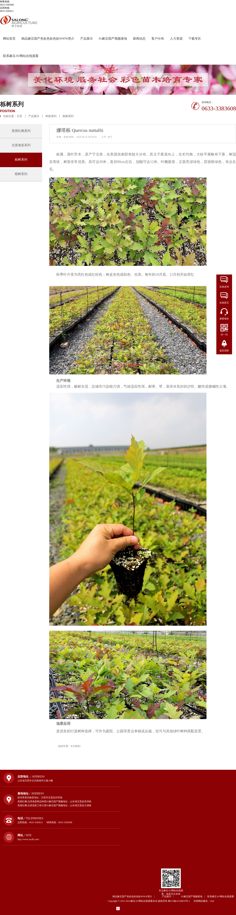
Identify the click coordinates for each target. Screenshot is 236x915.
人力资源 (176, 38)
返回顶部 (224, 350)
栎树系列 (68, 116)
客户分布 (157, 38)
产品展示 (86, 38)
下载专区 (194, 38)
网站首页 (9, 38)
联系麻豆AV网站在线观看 (21, 56)
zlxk (212, 901)
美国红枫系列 (21, 130)
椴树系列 (21, 174)
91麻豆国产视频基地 (113, 38)
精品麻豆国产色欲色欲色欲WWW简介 (47, 38)
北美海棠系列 (21, 145)
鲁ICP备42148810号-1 (180, 901)
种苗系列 (50, 116)
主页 (19, 116)
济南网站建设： (202, 901)
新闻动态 (139, 38)
